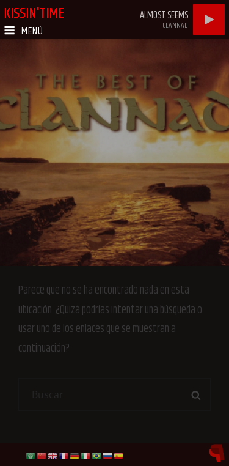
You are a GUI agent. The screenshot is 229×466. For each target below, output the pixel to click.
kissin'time (34, 13)
